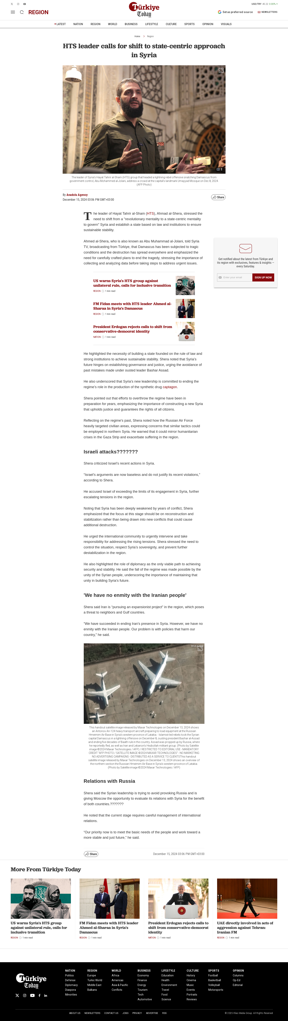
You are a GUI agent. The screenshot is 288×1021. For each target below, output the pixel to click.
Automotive (145, 999)
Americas (117, 980)
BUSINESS (131, 24)
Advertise (152, 1013)
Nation (97, 337)
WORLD (112, 24)
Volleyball (214, 985)
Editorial (238, 985)
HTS (150, 213)
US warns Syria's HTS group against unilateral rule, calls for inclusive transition (132, 283)
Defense (70, 980)
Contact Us (111, 1013)
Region (150, 36)
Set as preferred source (235, 12)
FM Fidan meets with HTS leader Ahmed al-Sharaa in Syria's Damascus (132, 306)
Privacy (137, 1013)
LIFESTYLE (151, 24)
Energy (142, 985)
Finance (142, 980)
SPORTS (189, 24)
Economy (143, 975)
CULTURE (171, 24)
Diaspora (70, 990)
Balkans (92, 990)
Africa (115, 975)
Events (191, 990)
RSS (164, 1013)
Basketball (214, 980)
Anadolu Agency (77, 195)
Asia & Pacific (120, 985)
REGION (95, 24)
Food (164, 995)
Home (137, 36)
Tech (141, 995)
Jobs (125, 1013)
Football (213, 975)
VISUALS (226, 24)
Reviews (192, 999)
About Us (74, 1013)
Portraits (192, 995)
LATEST (61, 24)
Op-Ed (236, 980)
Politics (69, 975)
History (191, 975)
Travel (165, 990)
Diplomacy (71, 985)
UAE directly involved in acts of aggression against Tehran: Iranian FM (245, 927)
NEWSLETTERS (267, 12)
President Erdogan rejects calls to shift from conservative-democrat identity (132, 329)
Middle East (94, 985)
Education (168, 975)
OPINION (207, 24)
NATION (78, 24)
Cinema (191, 980)
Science (166, 999)
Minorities (71, 995)
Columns (238, 975)
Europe (91, 975)
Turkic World (94, 980)
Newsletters (92, 1013)
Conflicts (117, 990)
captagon (170, 387)
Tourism (143, 990)
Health (165, 980)
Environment (169, 985)
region (38, 12)
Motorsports (215, 990)
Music (190, 985)
